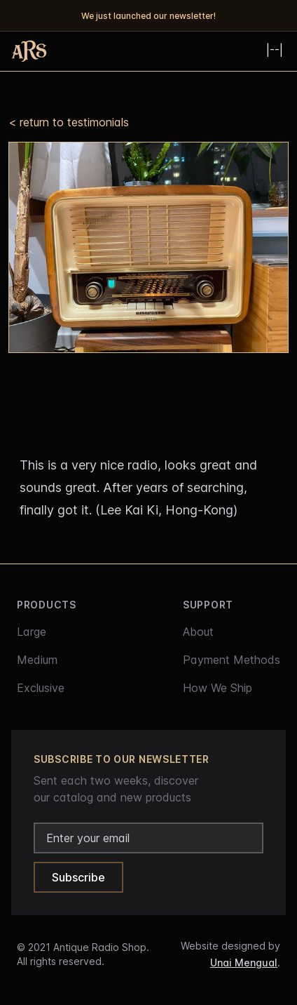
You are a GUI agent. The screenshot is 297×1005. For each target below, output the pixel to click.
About (198, 632)
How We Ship (217, 688)
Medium (37, 660)
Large (31, 632)
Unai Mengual (243, 963)
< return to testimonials (68, 122)
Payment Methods (231, 660)
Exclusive (40, 688)
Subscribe (78, 877)
